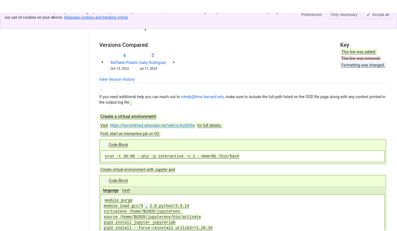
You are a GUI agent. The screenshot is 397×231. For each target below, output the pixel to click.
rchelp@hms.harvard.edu (202, 97)
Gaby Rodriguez (152, 62)
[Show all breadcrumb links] (118, 19)
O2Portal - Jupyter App (143, 19)
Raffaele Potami (124, 62)
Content (106, 19)
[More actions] (380, 20)
